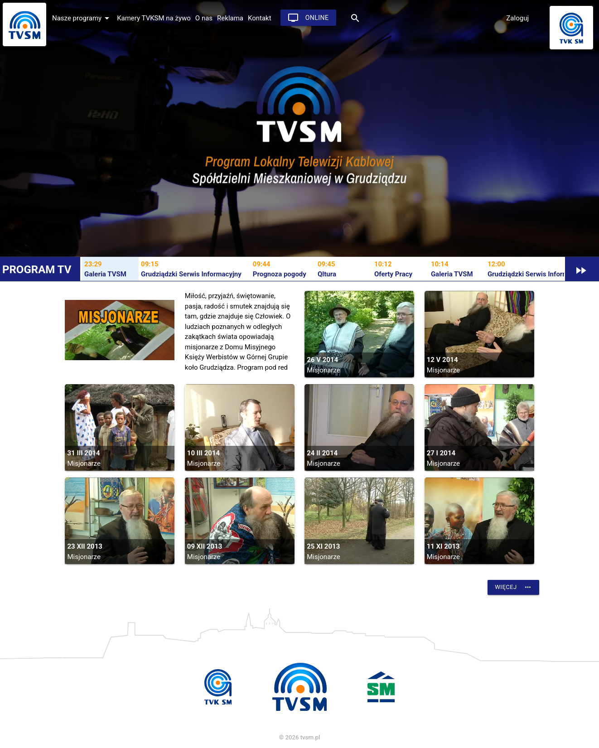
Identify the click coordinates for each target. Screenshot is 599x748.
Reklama (230, 18)
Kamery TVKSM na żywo (154, 18)
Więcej (513, 587)
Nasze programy (82, 18)
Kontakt (259, 18)
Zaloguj (517, 18)
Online (308, 18)
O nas (204, 18)
